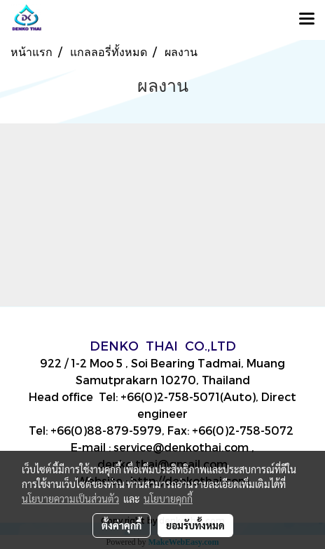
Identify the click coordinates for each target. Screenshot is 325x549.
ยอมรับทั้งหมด (195, 525)
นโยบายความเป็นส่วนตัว (70, 498)
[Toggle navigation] (306, 19)
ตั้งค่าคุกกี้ (121, 525)
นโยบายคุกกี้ (168, 498)
